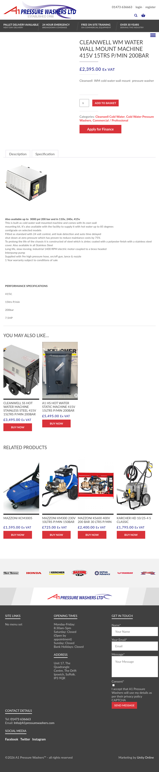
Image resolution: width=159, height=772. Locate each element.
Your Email (119, 640)
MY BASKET (143, 15)
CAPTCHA (119, 700)
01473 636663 (122, 7)
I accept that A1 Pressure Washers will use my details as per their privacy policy (132, 692)
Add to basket (105, 103)
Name (116, 625)
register (150, 7)
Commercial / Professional (110, 120)
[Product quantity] (84, 103)
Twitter (25, 739)
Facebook (11, 739)
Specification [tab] (45, 154)
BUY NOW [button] (17, 427)
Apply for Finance (100, 129)
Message (118, 654)
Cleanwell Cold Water (110, 116)
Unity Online (145, 757)
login (139, 7)
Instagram (39, 739)
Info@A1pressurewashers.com (34, 723)
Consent (118, 681)
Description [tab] (18, 154)
